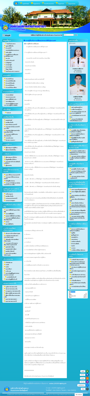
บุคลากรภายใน (73, 40)
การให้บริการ (7, 154)
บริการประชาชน (8, 259)
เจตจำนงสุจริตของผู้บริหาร (77, 104)
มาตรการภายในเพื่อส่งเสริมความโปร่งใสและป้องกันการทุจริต (77, 184)
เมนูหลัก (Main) (24, 3)
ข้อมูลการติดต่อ (70, 3)
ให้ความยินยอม (79, 394)
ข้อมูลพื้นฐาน (7, 40)
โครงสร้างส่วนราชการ (48, 3)
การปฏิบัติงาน (7, 144)
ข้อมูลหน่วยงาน (35, 3)
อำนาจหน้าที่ (6, 75)
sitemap (73, 292)
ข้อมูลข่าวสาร (60, 3)
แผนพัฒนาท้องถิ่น (8, 117)
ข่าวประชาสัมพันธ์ (8, 91)
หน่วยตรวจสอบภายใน (9, 283)
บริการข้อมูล (7, 109)
